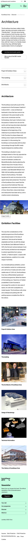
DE (22, 1)
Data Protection (11, 533)
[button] (21, 6)
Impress (3, 533)
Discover (14, 14)
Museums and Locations (8, 1)
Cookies (3, 539)
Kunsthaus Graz (5, 14)
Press (22, 536)
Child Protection (21, 533)
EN (25, 1)
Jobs (18, 536)
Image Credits (6, 216)
